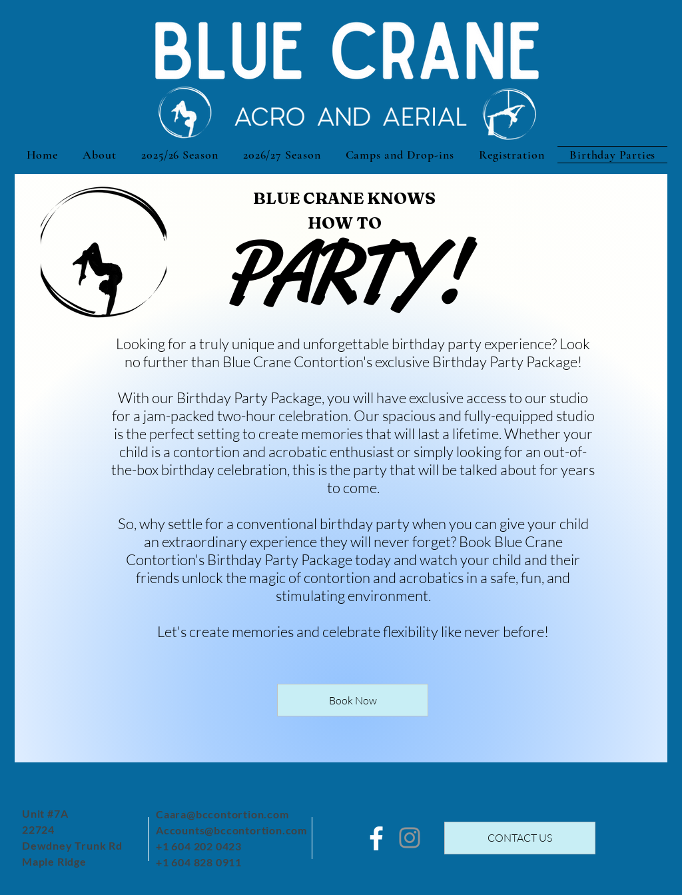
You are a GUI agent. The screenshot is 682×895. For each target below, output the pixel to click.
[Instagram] (410, 838)
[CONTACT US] (519, 838)
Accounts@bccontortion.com (231, 830)
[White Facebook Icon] (376, 838)
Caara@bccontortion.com (222, 814)
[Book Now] (352, 700)
